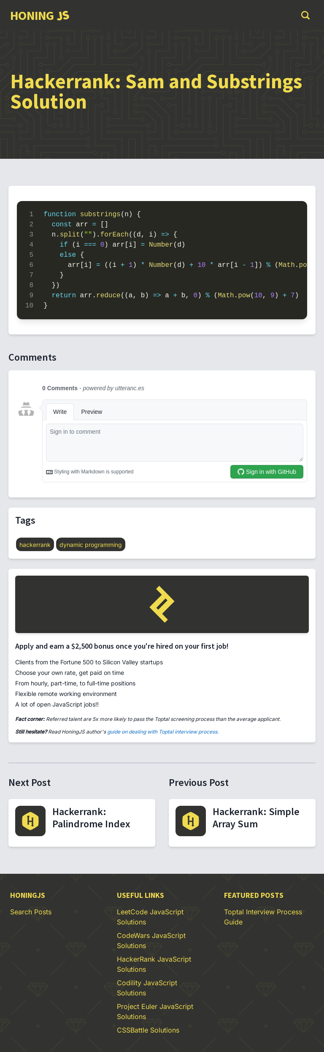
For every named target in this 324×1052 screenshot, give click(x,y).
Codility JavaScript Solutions (147, 988)
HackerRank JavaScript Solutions (154, 964)
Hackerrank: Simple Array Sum (256, 817)
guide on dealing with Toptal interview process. (163, 732)
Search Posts (30, 912)
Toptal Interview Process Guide (263, 917)
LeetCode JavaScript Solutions (150, 917)
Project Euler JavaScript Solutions (155, 1011)
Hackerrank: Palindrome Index (91, 817)
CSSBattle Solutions (148, 1030)
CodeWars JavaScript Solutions (151, 940)
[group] (39, 15)
